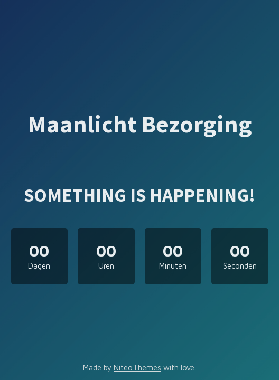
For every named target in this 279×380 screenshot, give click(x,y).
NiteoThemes (137, 367)
